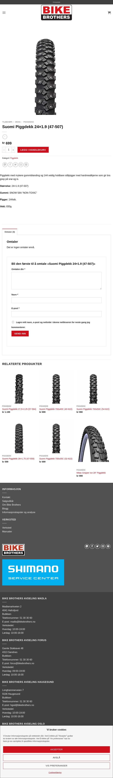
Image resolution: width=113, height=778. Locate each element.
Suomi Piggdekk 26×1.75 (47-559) (18, 458)
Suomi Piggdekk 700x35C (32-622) (55, 458)
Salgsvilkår (8, 501)
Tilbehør (7, 122)
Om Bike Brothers (11, 505)
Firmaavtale (56, 2)
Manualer (7, 531)
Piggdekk (28, 122)
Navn (14, 294)
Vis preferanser (56, 765)
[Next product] (5, 136)
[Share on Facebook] (10, 164)
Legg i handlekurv (33, 150)
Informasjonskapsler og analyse (18, 512)
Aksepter (56, 749)
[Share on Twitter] (15, 164)
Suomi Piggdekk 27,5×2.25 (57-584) (19, 409)
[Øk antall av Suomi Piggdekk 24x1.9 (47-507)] (13, 150)
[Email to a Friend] (20, 164)
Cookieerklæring (55, 773)
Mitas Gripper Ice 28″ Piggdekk (91, 473)
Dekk (17, 122)
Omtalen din (18, 269)
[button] (4, 12)
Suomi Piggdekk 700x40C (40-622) (55, 409)
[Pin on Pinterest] (26, 164)
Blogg (5, 508)
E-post (15, 308)
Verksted (6, 527)
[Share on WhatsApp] (5, 164)
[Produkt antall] (9, 150)
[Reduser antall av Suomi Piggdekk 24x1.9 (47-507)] (4, 150)
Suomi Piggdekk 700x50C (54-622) (93, 409)
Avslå (56, 757)
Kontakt (6, 497)
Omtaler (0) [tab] (10, 232)
